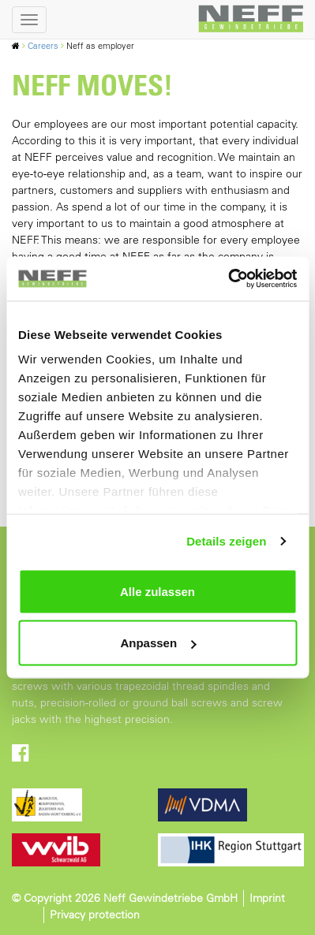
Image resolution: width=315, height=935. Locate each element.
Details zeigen (226, 541)
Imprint (267, 898)
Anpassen (158, 643)
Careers (43, 45)
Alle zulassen (157, 591)
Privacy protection (95, 914)
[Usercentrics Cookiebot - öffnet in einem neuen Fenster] (228, 279)
